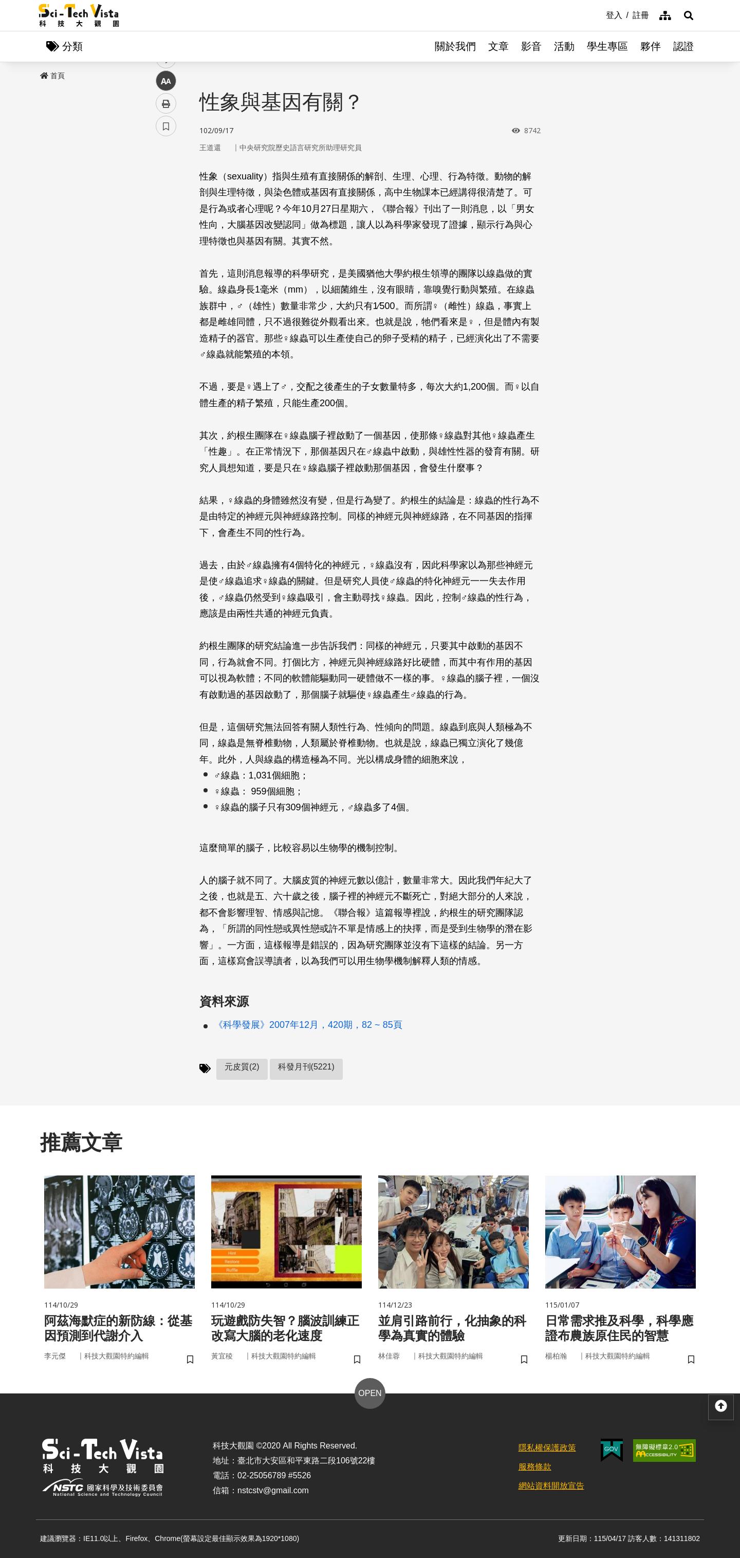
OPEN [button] (369, 1393)
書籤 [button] (166, 309)
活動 (564, 46)
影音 (531, 46)
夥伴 (650, 46)
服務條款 (535, 1466)
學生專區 (607, 46)
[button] (688, 15)
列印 (166, 287)
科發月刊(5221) (306, 1066)
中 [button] (166, 264)
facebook (166, 196)
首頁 (52, 75)
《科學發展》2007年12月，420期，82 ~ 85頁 (308, 1025)
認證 (683, 46)
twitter (166, 219)
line (162, 242)
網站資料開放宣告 (551, 1485)
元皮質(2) (242, 1066)
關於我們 (455, 46)
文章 (498, 46)
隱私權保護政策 (547, 1447)
